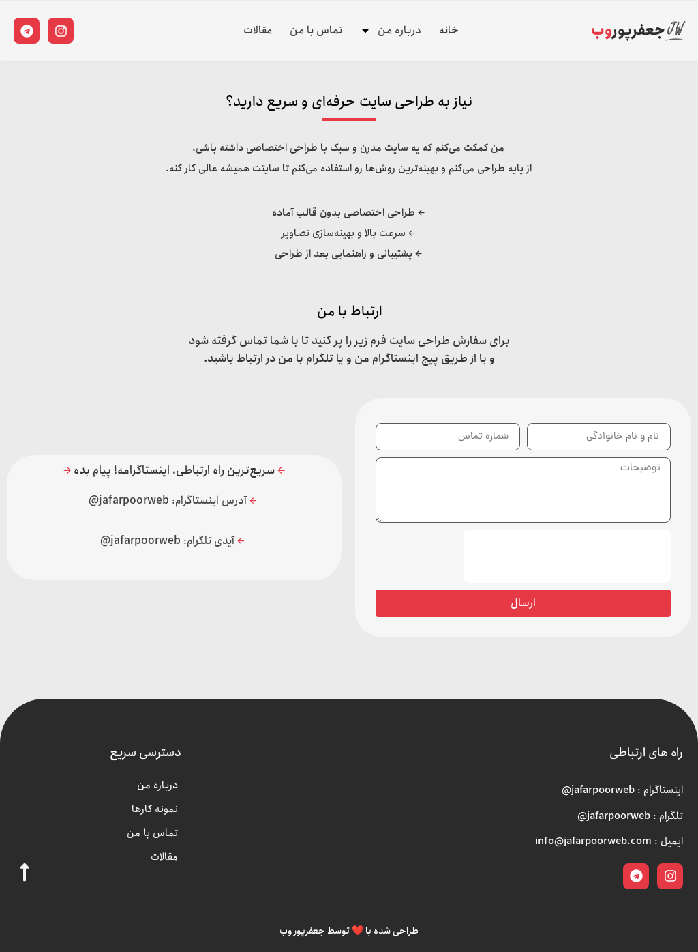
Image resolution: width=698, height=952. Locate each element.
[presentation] (567, 556)
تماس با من (316, 30)
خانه (449, 30)
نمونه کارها (155, 809)
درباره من (390, 30)
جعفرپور (628, 30)
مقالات (257, 30)
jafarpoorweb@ (130, 500)
